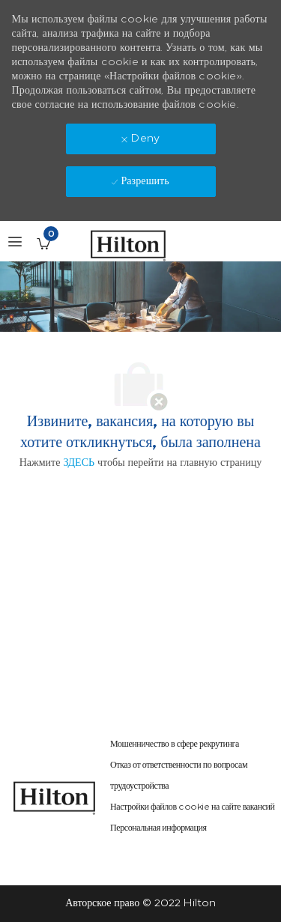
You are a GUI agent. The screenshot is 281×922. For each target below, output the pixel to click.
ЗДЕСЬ (78, 462)
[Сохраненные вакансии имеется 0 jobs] (43, 243)
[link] (54, 798)
